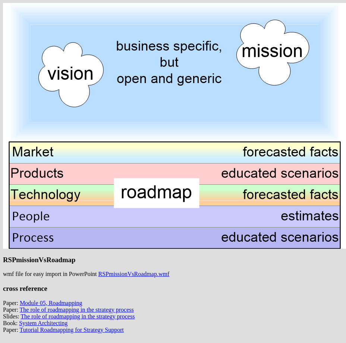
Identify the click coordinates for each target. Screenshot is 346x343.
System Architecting (43, 323)
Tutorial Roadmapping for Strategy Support (72, 330)
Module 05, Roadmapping (51, 303)
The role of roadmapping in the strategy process (77, 310)
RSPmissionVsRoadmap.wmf (134, 274)
